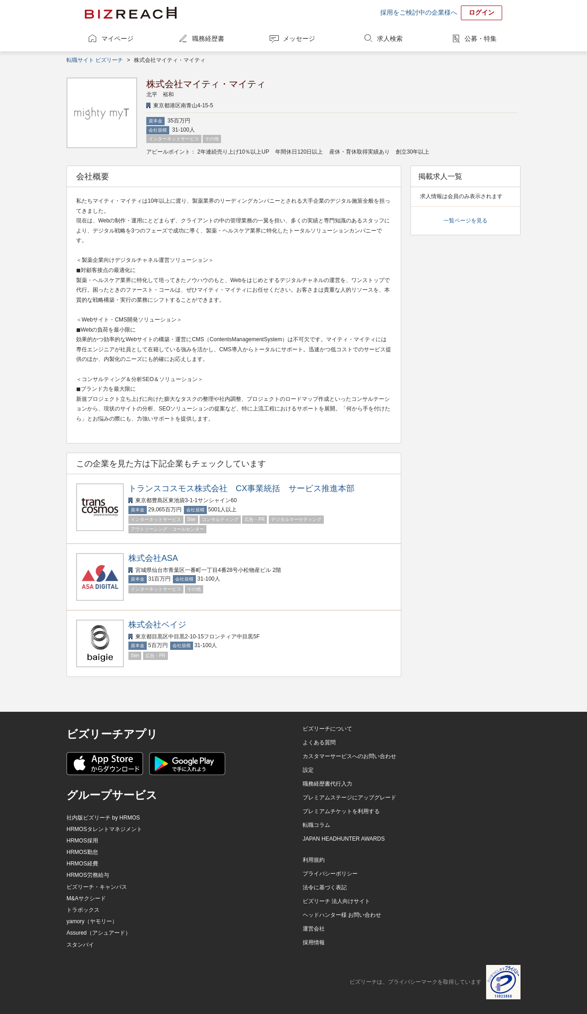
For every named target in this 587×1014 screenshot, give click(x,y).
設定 (308, 770)
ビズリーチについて (327, 729)
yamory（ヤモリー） (91, 921)
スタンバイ (80, 945)
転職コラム (316, 825)
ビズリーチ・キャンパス (96, 887)
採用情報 (314, 942)
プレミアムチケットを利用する (341, 811)
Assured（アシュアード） (98, 933)
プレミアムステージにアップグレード (349, 797)
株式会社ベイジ (157, 624)
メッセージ (299, 38)
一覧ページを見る (465, 220)
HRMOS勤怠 (82, 852)
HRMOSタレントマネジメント (104, 829)
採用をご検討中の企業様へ (418, 12)
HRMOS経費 (82, 863)
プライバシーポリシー (330, 873)
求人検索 (390, 38)
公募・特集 (481, 38)
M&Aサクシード (86, 898)
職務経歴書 (208, 38)
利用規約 (314, 860)
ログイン (481, 12)
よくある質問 (319, 742)
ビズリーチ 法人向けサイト (336, 901)
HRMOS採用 (82, 840)
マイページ (117, 38)
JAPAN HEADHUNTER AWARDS (344, 839)
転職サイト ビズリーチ (94, 60)
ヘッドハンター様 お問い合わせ (342, 915)
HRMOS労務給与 (87, 875)
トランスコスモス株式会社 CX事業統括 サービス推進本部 (241, 488)
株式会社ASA (153, 558)
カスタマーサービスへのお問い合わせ (349, 756)
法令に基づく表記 (325, 887)
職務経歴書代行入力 (327, 784)
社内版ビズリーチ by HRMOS (103, 818)
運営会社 (314, 928)
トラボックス (83, 910)
